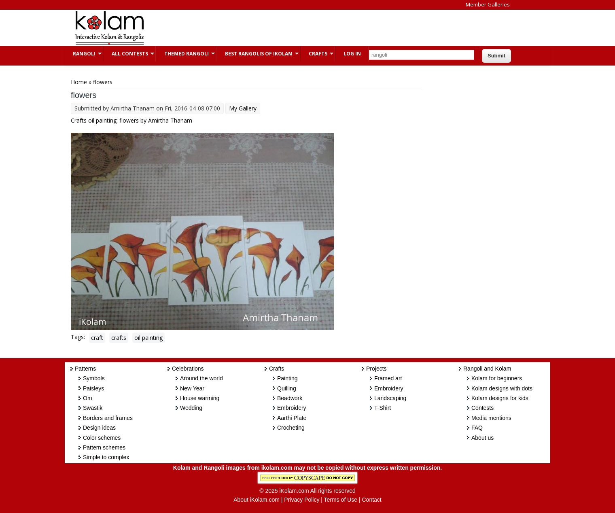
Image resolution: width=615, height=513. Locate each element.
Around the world (201, 378)
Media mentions (491, 418)
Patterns (85, 368)
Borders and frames (108, 418)
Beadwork (289, 398)
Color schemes (102, 438)
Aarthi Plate (291, 418)
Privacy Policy (301, 499)
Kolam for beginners (496, 378)
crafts (118, 337)
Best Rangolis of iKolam (258, 53)
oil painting (148, 337)
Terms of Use (340, 499)
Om (87, 398)
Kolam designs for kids (499, 398)
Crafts (317, 53)
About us (482, 438)
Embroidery (291, 408)
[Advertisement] (301, 28)
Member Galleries (488, 4)
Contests (482, 408)
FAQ (477, 427)
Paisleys (93, 388)
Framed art (388, 378)
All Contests (129, 53)
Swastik (92, 408)
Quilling (286, 388)
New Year (192, 388)
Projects (376, 368)
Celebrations (188, 368)
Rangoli (83, 53)
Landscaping (390, 398)
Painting (287, 378)
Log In (352, 53)
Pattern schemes (104, 447)
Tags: (78, 337)
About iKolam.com (256, 499)
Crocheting (291, 427)
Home (79, 82)
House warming (199, 398)
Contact (371, 499)
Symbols (94, 378)
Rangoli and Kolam (487, 368)
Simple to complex (106, 457)
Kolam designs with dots (501, 388)
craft (97, 337)
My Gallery (243, 108)
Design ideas (99, 427)
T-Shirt (382, 408)
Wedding (191, 408)
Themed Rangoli (185, 53)
